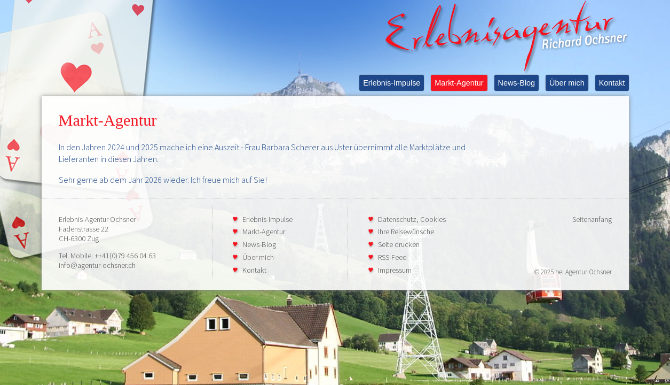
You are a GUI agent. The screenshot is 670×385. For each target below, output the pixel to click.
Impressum (395, 270)
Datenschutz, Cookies (412, 219)
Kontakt (612, 83)
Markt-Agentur (459, 83)
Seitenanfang (592, 219)
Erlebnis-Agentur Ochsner (97, 219)
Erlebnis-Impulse (391, 83)
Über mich (567, 83)
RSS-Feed (392, 257)
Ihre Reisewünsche (406, 231)
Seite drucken (399, 244)
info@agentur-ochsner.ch (97, 265)
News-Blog (516, 83)
